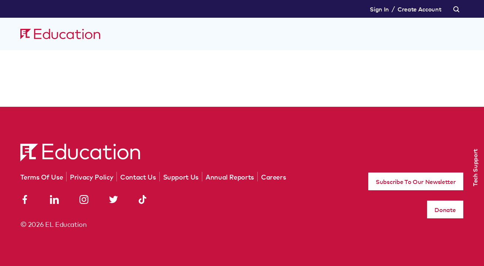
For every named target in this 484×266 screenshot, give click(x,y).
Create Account (419, 9)
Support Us (181, 176)
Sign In (379, 9)
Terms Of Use (41, 176)
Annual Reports (230, 176)
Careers (273, 176)
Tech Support (475, 167)
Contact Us (138, 176)
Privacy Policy (91, 176)
